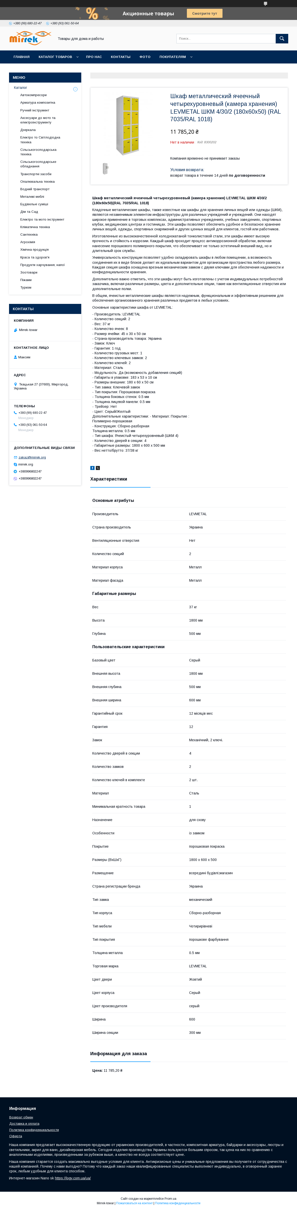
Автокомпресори (33, 95)
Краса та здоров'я (34, 257)
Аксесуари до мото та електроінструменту (37, 120)
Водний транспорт (34, 189)
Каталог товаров (55, 57)
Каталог (20, 88)
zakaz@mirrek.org (32, 457)
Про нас (94, 57)
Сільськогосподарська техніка (38, 152)
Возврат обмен (21, 1117)
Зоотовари (28, 272)
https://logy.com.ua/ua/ (73, 1178)
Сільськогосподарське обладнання (38, 164)
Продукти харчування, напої (42, 265)
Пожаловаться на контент (134, 1203)
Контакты (120, 57)
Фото (145, 57)
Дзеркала (28, 130)
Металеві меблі (32, 196)
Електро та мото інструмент (42, 219)
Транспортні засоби (35, 174)
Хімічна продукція (34, 249)
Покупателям (173, 57)
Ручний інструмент (34, 110)
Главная (22, 57)
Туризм (25, 287)
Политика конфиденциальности (34, 1130)
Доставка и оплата (24, 1123)
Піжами (26, 280)
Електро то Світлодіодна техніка (40, 140)
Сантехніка (29, 234)
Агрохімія (27, 242)
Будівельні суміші (34, 204)
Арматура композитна (37, 102)
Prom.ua (170, 1198)
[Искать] (282, 38)
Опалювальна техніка (37, 181)
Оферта (15, 1136)
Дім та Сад (29, 212)
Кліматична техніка (35, 227)
